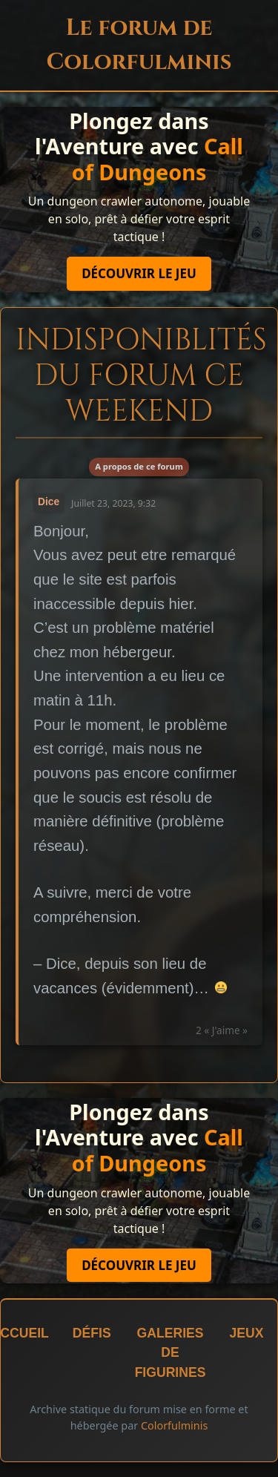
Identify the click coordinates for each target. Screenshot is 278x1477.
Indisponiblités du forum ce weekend (141, 376)
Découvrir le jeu (139, 273)
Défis (92, 1333)
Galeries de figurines (170, 1353)
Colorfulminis (174, 1425)
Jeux (246, 1333)
